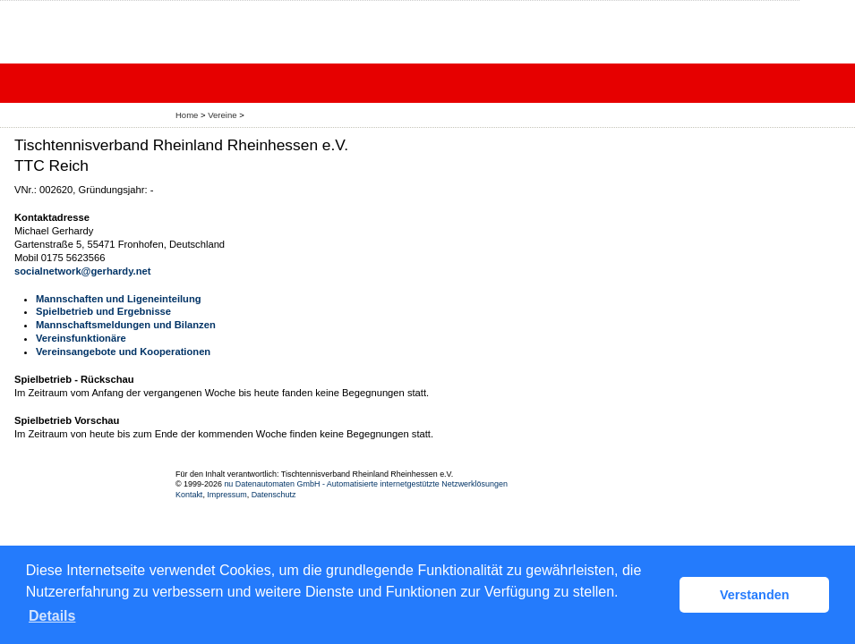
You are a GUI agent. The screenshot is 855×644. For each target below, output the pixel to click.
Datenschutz (274, 494)
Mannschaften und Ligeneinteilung (118, 298)
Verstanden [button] (755, 595)
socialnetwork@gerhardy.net (82, 271)
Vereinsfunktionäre (81, 338)
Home (186, 115)
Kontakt (188, 494)
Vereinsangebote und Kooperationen (123, 351)
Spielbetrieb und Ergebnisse (103, 311)
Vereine (222, 115)
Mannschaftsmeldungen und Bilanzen (126, 324)
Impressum (226, 494)
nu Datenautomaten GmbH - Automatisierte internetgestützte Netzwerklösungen (366, 483)
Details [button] (52, 615)
